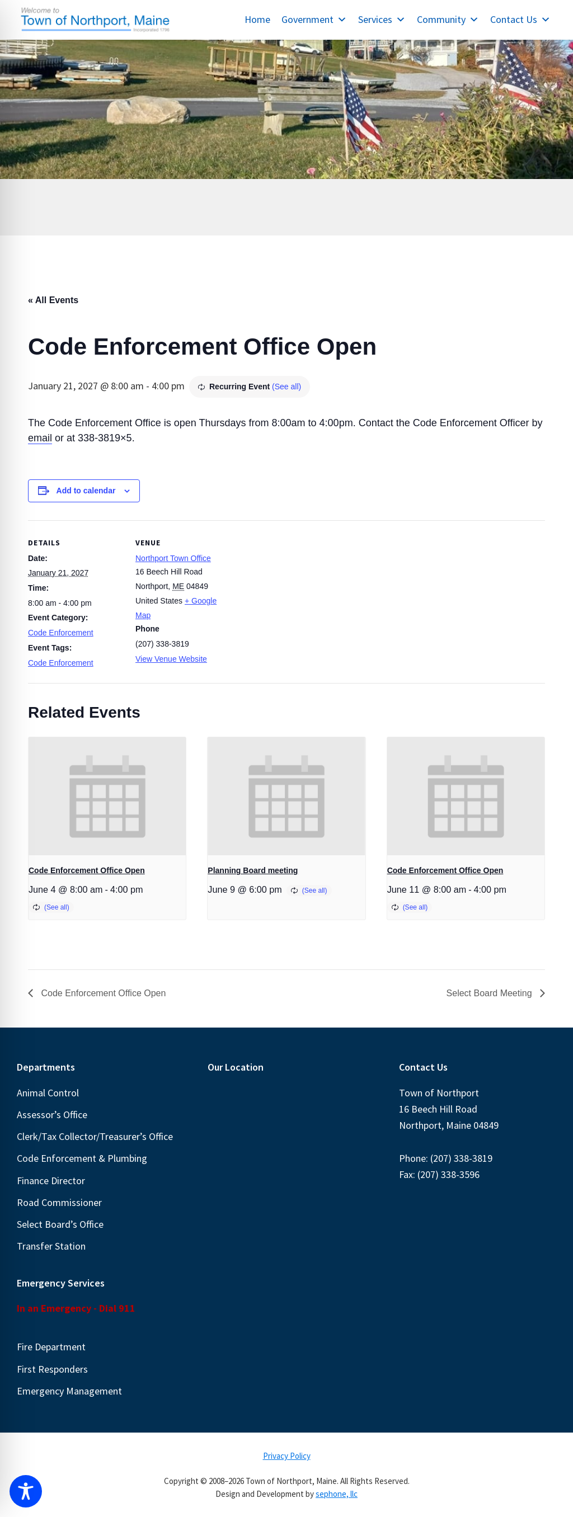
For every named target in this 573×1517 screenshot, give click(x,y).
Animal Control (48, 1092)
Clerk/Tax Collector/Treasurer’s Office (95, 1136)
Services (382, 19)
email (40, 438)
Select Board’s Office (60, 1224)
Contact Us (520, 19)
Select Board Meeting (490, 993)
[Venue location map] (302, 598)
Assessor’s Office (52, 1114)
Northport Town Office (173, 558)
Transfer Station (51, 1246)
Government (314, 19)
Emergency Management (69, 1390)
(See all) (286, 386)
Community (448, 19)
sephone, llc (337, 1493)
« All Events (53, 300)
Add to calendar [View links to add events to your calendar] (86, 490)
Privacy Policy (287, 1455)
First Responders (52, 1369)
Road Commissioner (59, 1202)
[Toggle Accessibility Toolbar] (25, 1491)
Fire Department (51, 1346)
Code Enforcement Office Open (87, 870)
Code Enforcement (60, 632)
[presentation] (107, 796)
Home (257, 19)
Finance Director (51, 1180)
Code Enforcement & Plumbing (82, 1158)
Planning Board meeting (253, 870)
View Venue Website (171, 658)
